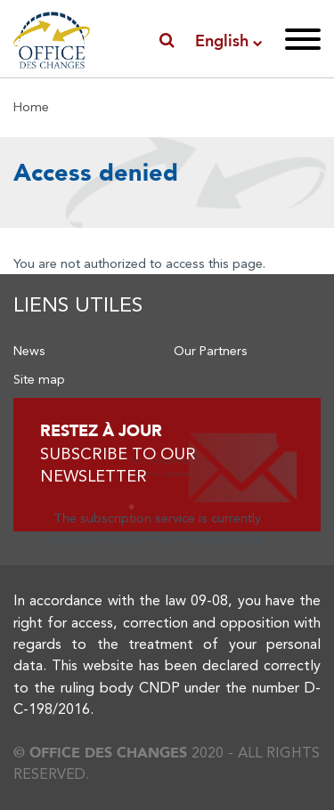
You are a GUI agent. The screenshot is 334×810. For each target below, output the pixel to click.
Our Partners (211, 351)
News (29, 351)
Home (31, 107)
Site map (39, 379)
